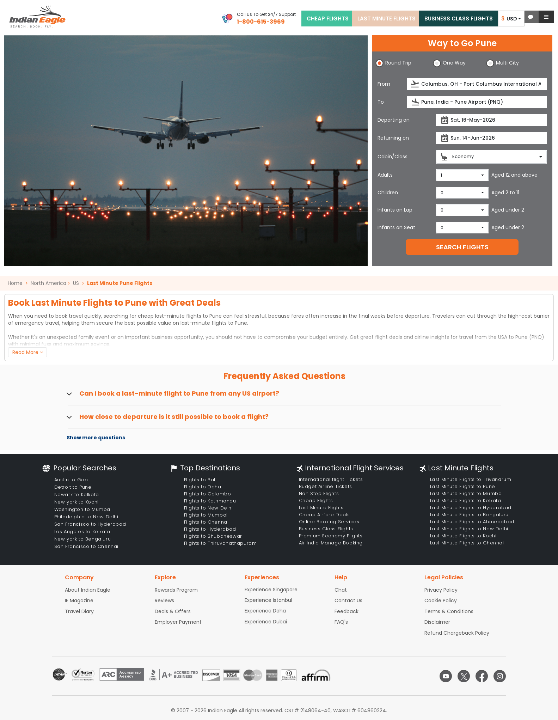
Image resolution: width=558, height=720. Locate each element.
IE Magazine (79, 600)
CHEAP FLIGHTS (328, 18)
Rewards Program (176, 589)
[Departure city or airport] (477, 84)
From (384, 83)
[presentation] (415, 84)
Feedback (346, 611)
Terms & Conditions (448, 611)
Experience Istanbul (268, 600)
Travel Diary (79, 611)
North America (48, 283)
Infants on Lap (395, 209)
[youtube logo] (446, 676)
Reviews (164, 600)
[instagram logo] (499, 676)
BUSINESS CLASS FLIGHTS (458, 18)
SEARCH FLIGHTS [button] (462, 247)
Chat (341, 589)
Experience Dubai (266, 621)
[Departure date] (491, 120)
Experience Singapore (271, 589)
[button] (531, 17)
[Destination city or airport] (477, 102)
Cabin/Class (392, 156)
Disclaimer (437, 622)
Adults (385, 174)
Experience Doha (265, 610)
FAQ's (341, 622)
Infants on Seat (396, 227)
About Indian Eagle (87, 589)
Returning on (393, 137)
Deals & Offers (173, 611)
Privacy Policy (441, 589)
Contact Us (348, 600)
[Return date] (491, 138)
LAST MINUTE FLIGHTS (386, 18)
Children (388, 192)
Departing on (394, 119)
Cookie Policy (440, 600)
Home (17, 283)
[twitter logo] (464, 676)
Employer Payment (178, 622)
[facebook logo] (482, 676)
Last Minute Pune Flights (119, 283)
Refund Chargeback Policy (456, 632)
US (76, 283)
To (381, 101)
